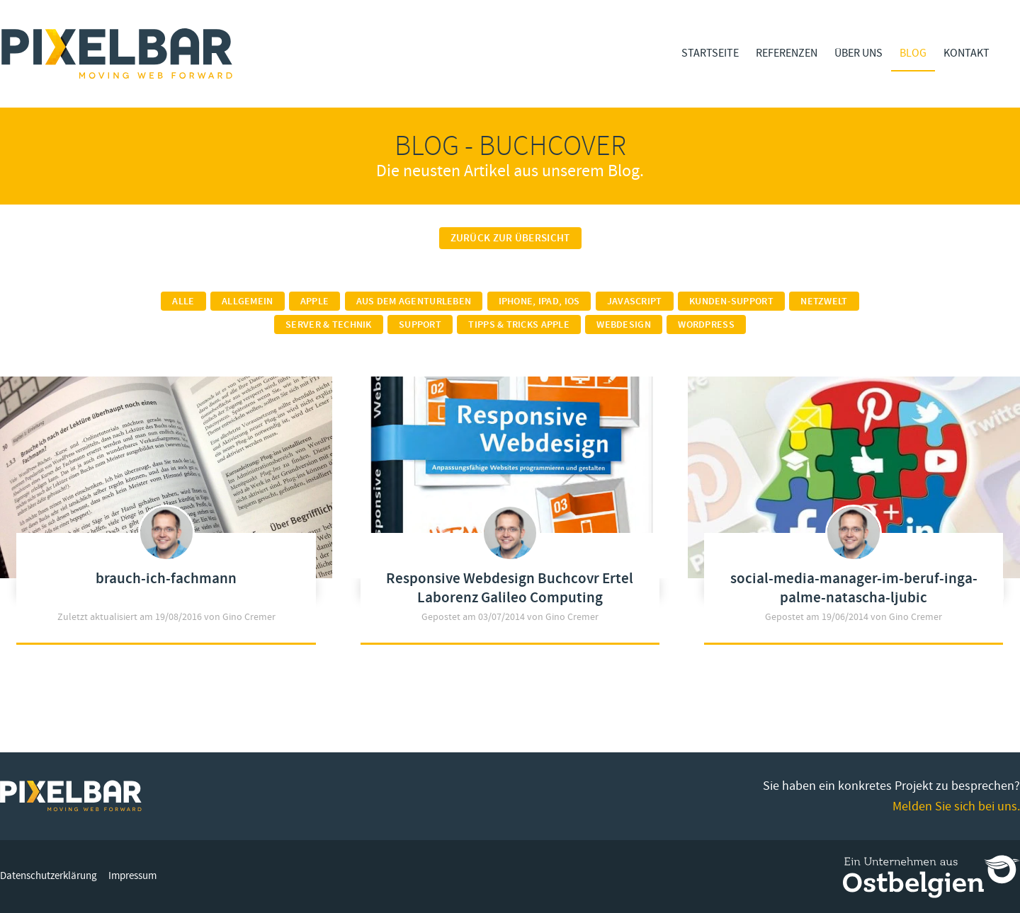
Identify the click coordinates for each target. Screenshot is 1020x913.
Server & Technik (328, 324)
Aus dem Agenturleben (414, 301)
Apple (314, 301)
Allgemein (247, 301)
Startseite (710, 53)
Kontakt (967, 53)
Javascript (634, 301)
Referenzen (786, 53)
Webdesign (623, 324)
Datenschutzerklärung (48, 876)
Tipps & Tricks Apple (519, 324)
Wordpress (706, 324)
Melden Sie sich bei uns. (956, 806)
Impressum (132, 876)
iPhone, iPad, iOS (539, 301)
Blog (913, 53)
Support (420, 324)
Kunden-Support (731, 301)
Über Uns (858, 53)
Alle (183, 301)
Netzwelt (823, 301)
